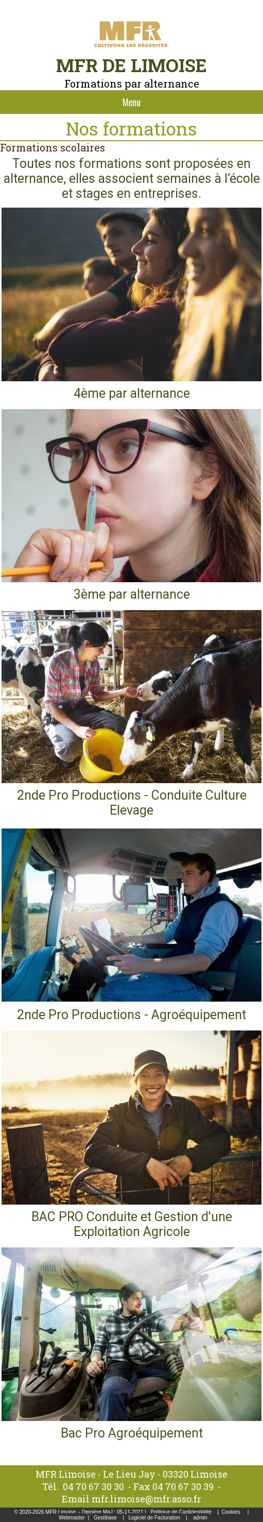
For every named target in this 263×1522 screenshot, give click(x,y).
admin (200, 1517)
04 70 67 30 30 (93, 1486)
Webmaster (72, 1517)
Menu (131, 102)
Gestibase (105, 1517)
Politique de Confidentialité (180, 1512)
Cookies (231, 1512)
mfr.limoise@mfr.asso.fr (146, 1499)
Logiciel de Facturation (154, 1517)
